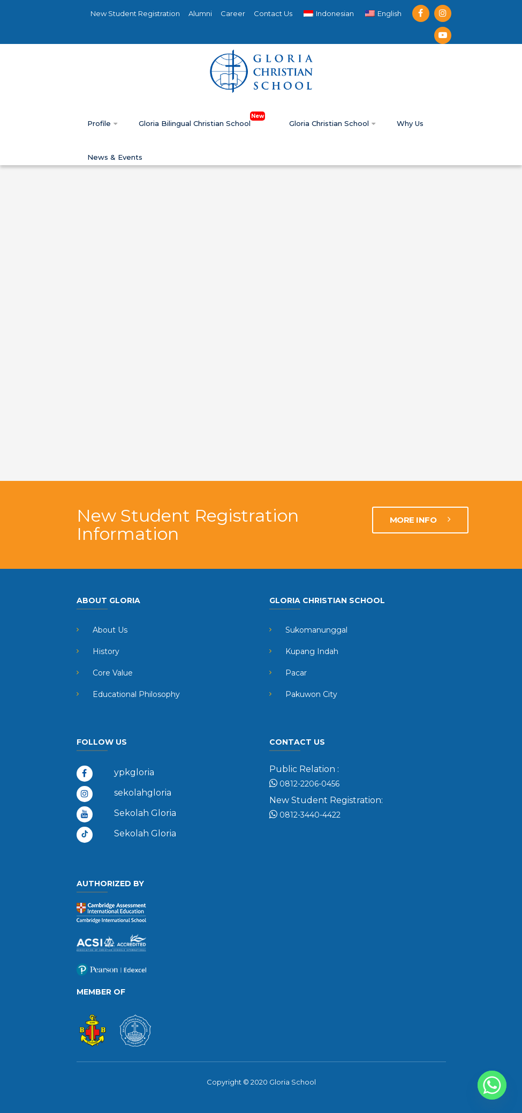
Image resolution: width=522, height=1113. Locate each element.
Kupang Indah (311, 651)
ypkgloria (134, 772)
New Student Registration (135, 13)
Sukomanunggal (316, 630)
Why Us (410, 123)
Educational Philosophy (136, 694)
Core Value (113, 673)
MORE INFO (420, 520)
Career (233, 13)
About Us (110, 630)
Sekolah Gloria (145, 813)
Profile (102, 123)
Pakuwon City (311, 694)
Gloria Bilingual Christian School (203, 123)
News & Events (114, 157)
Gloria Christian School (332, 123)
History (106, 651)
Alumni (200, 13)
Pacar (296, 673)
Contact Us (273, 13)
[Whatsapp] (492, 1085)
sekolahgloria (142, 793)
